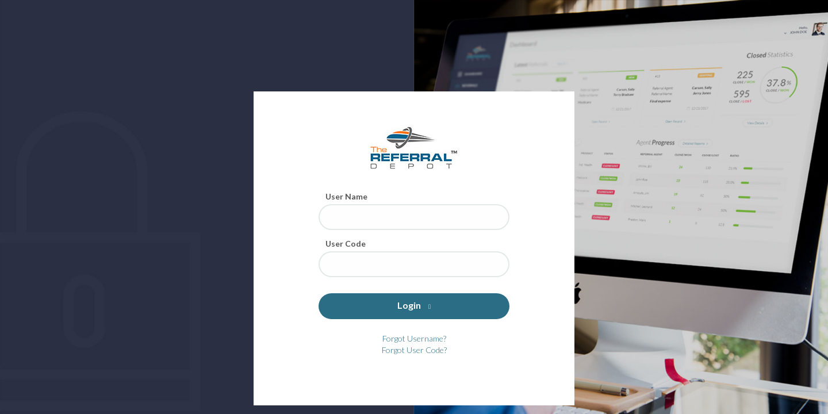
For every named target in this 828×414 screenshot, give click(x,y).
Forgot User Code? (414, 350)
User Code (345, 243)
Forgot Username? (414, 338)
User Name (346, 196)
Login (414, 305)
